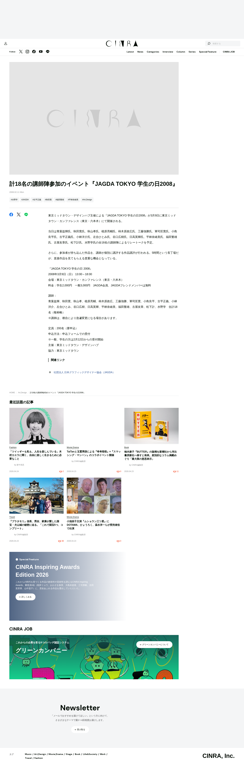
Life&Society (90, 757)
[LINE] (47, 55)
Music (28, 757)
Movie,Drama (56, 757)
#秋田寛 (48, 203)
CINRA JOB (229, 54)
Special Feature (207, 54)
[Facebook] (34, 55)
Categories (153, 54)
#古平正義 (37, 203)
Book (77, 757)
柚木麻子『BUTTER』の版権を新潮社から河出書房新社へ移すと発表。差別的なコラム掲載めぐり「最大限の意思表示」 (150, 458)
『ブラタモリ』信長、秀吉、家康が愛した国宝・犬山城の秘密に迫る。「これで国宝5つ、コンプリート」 (36, 528)
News (140, 54)
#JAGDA (25, 203)
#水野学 (14, 203)
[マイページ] (16, 45)
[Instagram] (27, 55)
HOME (12, 396)
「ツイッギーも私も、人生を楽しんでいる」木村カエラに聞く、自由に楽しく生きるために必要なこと (35, 458)
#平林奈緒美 (73, 203)
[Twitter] (21, 55)
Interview (168, 54)
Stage (69, 757)
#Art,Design (87, 203)
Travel (28, 761)
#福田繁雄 (60, 203)
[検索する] (198, 45)
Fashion (38, 761)
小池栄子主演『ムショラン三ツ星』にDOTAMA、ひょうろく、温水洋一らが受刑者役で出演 (93, 528)
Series (192, 54)
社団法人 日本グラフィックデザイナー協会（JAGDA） (84, 375)
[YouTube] (41, 55)
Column (180, 54)
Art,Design (22, 396)
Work (103, 757)
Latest (130, 54)
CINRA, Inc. (218, 759)
